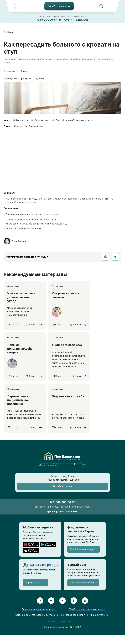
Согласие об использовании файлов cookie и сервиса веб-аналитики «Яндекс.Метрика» (62, 615)
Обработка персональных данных (86, 609)
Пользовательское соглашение (38, 609)
